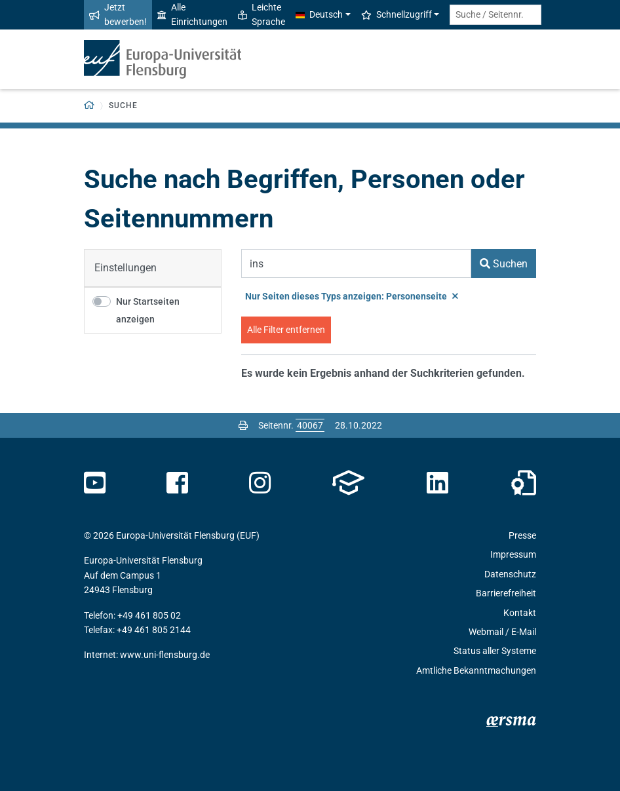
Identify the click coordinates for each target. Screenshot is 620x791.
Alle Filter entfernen (286, 329)
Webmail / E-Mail (502, 632)
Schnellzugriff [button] (396, 14)
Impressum (513, 554)
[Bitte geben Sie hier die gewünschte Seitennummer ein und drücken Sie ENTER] (310, 425)
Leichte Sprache (261, 14)
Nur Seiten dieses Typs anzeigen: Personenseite (351, 296)
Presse (522, 535)
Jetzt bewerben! (118, 14)
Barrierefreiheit (506, 593)
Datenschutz (510, 574)
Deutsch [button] (319, 14)
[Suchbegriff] (356, 263)
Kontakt (519, 613)
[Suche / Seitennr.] (495, 15)
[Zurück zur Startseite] (89, 106)
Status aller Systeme (495, 651)
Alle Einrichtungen (192, 14)
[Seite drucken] (243, 425)
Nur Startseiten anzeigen (148, 310)
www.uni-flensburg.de (165, 654)
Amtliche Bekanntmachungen (476, 670)
